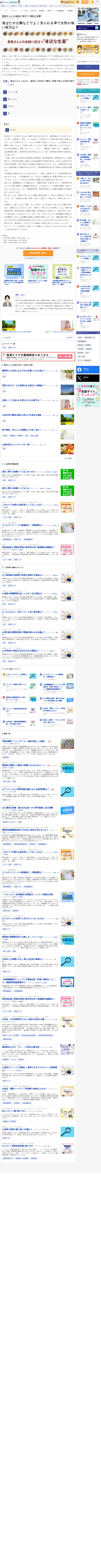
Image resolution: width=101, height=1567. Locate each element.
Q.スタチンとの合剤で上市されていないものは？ (24, 918)
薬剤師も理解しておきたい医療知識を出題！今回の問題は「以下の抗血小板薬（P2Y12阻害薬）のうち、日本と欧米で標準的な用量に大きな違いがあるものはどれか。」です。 (30, 966)
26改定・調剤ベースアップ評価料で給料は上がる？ (25, 1089)
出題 (5, 81)
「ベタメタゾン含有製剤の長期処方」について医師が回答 (27, 894)
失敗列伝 (21, 1059)
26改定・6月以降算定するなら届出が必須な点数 (23, 1019)
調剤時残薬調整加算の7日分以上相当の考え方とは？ (25, 830)
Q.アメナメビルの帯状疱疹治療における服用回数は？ (26, 789)
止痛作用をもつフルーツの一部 (16, 445)
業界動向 (17, 1103)
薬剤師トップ (4, 6)
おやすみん (39, 1111)
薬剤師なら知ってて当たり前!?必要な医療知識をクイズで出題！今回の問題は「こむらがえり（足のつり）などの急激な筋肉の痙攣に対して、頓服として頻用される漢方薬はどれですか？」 (30, 619)
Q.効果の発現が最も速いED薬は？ (17, 1129)
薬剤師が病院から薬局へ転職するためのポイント (24, 765)
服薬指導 (70, 10)
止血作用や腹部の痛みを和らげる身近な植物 (22, 415)
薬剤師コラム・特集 (16, 6)
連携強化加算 (7, 1039)
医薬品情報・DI (8, 1158)
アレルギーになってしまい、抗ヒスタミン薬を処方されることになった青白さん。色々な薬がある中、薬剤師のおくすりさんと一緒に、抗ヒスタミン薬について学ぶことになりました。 (30, 1116)
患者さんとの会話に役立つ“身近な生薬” (36, 6)
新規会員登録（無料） (38, 253)
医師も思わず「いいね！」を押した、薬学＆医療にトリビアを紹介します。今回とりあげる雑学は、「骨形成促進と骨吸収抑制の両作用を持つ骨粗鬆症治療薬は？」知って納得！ (30, 554)
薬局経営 (32, 844)
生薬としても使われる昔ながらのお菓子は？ (22, 400)
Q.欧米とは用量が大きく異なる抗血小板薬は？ (23, 959)
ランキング (14, 10)
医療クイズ (50, 10)
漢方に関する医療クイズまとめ (16, 488)
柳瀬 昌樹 (19, 1070)
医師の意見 (6, 910)
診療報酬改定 (60, 10)
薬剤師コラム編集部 (51, 472)
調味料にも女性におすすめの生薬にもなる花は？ (24, 371)
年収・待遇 (6, 781)
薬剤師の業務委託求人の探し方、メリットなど (23, 937)
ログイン (97, 2)
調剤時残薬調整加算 (20, 844)
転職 (14, 781)
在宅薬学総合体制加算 (28, 1035)
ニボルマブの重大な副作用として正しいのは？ (23, 505)
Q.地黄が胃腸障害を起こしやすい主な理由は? (22, 593)
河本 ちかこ (43, 445)
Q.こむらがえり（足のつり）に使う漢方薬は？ (23, 612)
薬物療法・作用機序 (16, 435)
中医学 (5, 435)
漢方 (4, 347)
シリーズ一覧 (24, 10)
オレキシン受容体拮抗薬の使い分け (18, 1146)
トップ (5, 10)
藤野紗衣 (55, 575)
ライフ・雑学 (7, 517)
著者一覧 (33, 10)
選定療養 (41, 10)
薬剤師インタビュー (9, 822)
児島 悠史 (13, 791)
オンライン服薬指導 (84, 360)
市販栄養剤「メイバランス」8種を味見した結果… (24, 741)
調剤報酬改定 (7, 539)
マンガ (13, 1059)
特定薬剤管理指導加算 (45, 1035)
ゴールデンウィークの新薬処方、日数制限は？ (23, 525)
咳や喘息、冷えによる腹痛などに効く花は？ (22, 430)
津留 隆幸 (4, 1091)
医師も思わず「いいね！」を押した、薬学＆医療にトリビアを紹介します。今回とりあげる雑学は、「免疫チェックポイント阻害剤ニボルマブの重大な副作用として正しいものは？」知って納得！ (30, 512)
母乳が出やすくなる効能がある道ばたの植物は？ (24, 385)
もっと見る (69, 458)
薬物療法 (15, 910)
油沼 (51, 1047)
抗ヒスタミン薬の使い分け (14, 1111)
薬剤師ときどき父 (15, 743)
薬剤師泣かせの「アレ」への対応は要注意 (21, 1047)
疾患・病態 (34, 435)
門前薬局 (80, 349)
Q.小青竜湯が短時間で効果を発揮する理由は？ (23, 575)
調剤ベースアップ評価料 (11, 1035)
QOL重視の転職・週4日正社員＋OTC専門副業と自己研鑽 (27, 808)
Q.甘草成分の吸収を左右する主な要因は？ (21, 651)
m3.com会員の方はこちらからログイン (38, 258)
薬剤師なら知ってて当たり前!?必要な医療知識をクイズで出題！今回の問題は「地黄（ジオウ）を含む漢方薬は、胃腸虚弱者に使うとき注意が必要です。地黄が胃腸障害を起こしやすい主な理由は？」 (30, 599)
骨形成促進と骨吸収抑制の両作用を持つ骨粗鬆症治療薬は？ (28, 547)
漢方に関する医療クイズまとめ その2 (19, 472)
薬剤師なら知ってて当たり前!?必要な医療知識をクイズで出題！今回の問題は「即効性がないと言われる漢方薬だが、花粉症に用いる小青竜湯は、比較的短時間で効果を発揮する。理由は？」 (30, 580)
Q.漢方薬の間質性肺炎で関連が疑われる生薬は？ (24, 632)
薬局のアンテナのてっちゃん (11, 832)
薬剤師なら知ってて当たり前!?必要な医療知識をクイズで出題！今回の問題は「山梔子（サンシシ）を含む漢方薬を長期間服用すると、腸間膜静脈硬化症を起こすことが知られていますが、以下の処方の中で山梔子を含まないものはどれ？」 (30, 656)
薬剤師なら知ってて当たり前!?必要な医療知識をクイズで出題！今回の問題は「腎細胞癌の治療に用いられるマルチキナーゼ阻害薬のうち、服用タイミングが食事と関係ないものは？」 (30, 1075)
